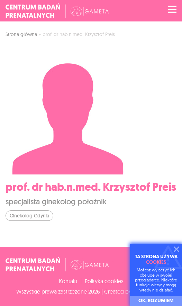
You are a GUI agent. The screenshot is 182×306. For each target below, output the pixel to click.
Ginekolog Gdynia (29, 216)
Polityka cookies (104, 281)
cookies (156, 262)
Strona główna (21, 34)
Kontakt (68, 281)
